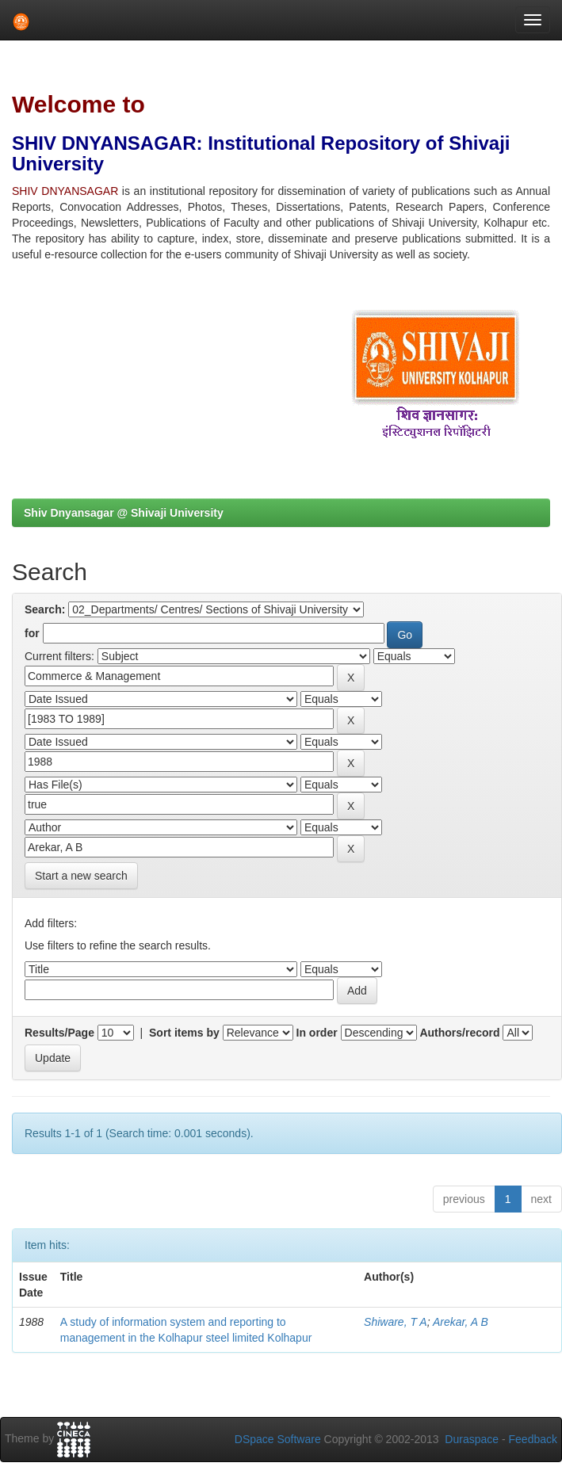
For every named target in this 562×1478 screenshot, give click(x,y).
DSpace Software (278, 1439)
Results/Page (59, 1032)
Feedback (533, 1439)
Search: (45, 609)
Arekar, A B (460, 1322)
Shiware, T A (395, 1322)
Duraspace (472, 1439)
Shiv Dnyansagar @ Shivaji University (124, 512)
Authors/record (459, 1032)
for (32, 633)
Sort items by (184, 1032)
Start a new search (81, 875)
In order (317, 1032)
